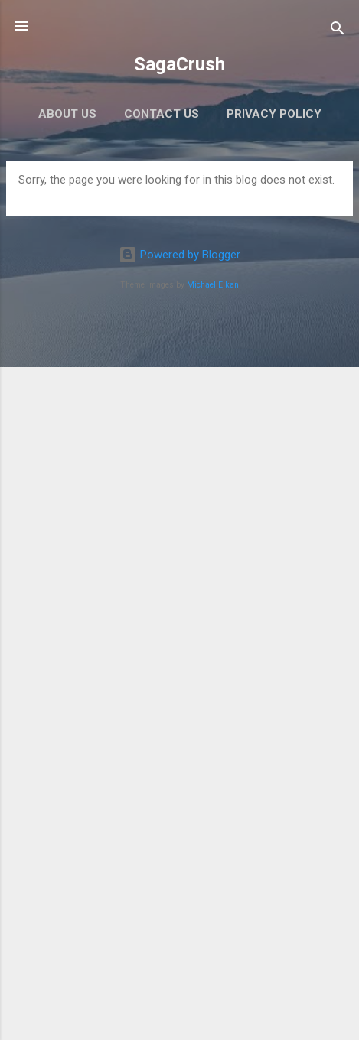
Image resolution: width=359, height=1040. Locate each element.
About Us (67, 114)
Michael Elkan (213, 285)
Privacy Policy (274, 114)
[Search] (337, 31)
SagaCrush (179, 64)
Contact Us (161, 114)
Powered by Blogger (179, 255)
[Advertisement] (179, 840)
